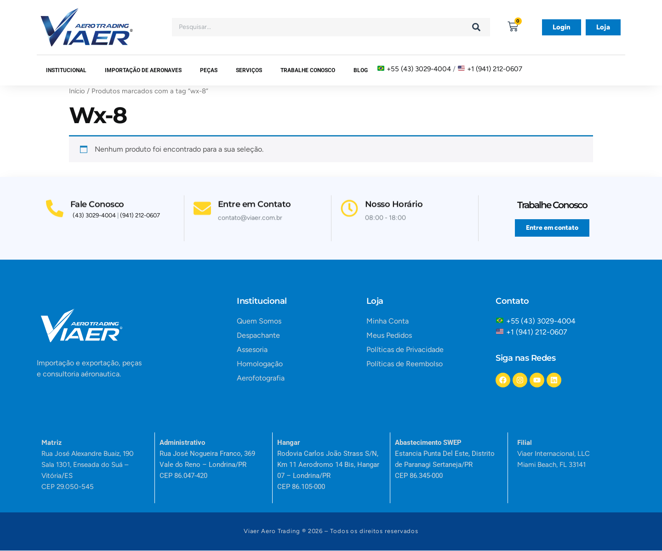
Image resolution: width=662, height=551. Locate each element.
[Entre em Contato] (203, 207)
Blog (361, 70)
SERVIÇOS (249, 70)
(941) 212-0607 (140, 216)
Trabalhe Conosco (307, 70)
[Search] (476, 27)
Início (77, 91)
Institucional (66, 70)
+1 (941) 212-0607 (494, 69)
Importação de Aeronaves (143, 70)
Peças (208, 70)
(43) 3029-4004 (94, 216)
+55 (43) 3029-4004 (419, 69)
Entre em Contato (255, 202)
